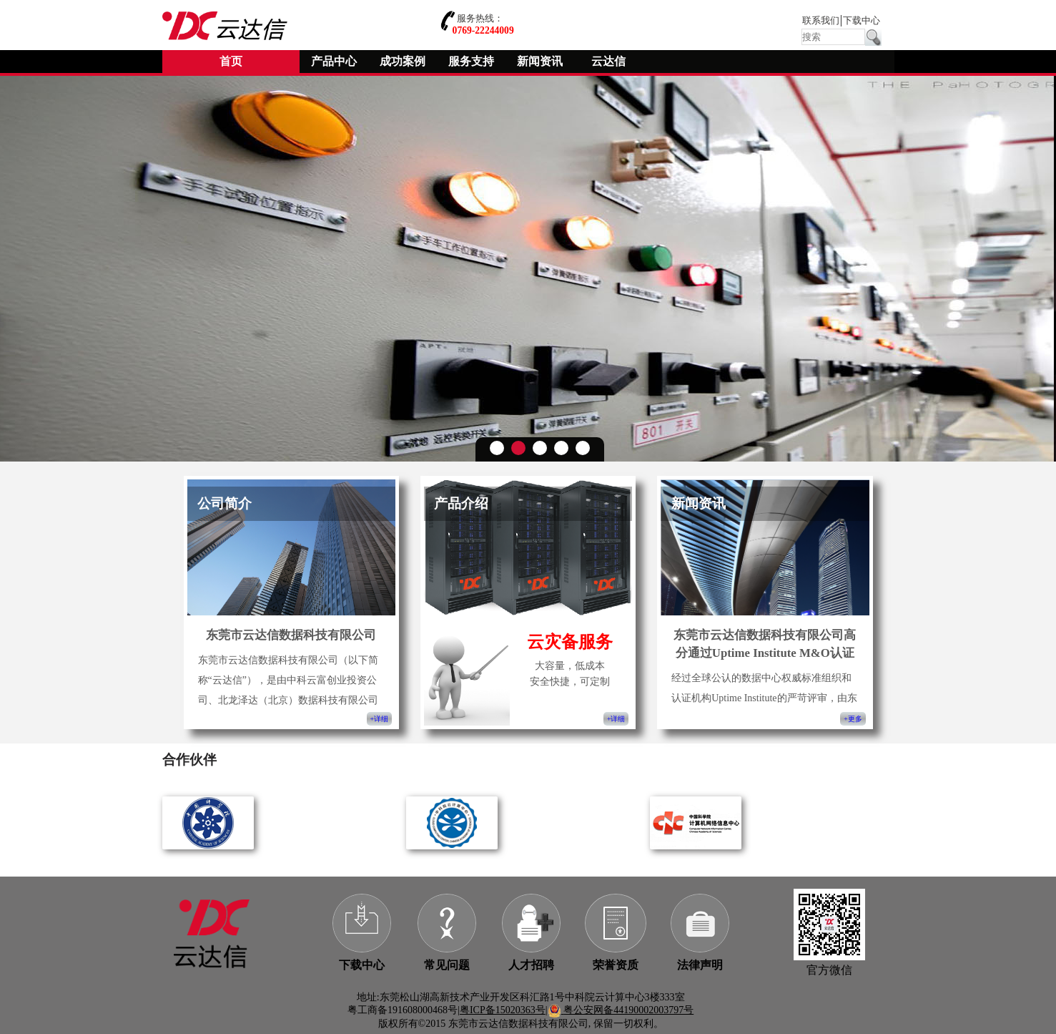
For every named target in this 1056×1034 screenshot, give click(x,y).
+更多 (853, 719)
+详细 (379, 719)
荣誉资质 (615, 965)
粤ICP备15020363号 (503, 1010)
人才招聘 (531, 965)
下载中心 (861, 21)
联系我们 (820, 21)
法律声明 (700, 965)
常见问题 (447, 965)
